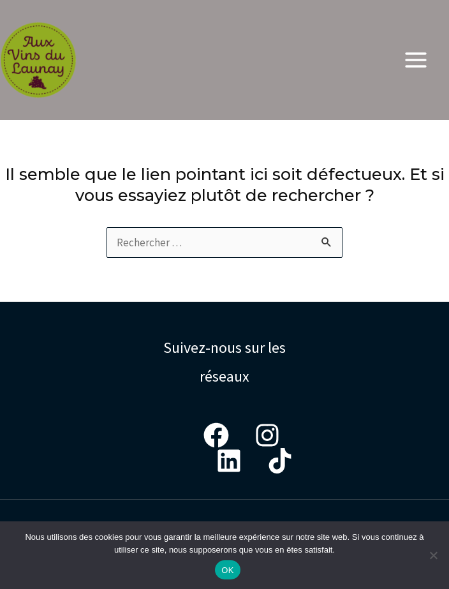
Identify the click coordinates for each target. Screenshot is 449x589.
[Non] (433, 555)
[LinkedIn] (229, 460)
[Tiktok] (280, 460)
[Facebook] (216, 435)
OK (227, 570)
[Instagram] (267, 435)
